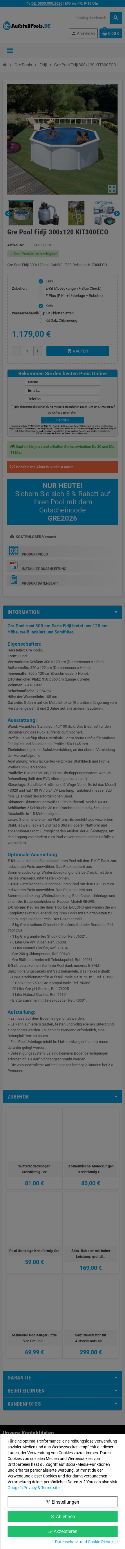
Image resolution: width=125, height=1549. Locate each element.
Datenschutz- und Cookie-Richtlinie (86, 1541)
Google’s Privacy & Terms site (33, 1487)
